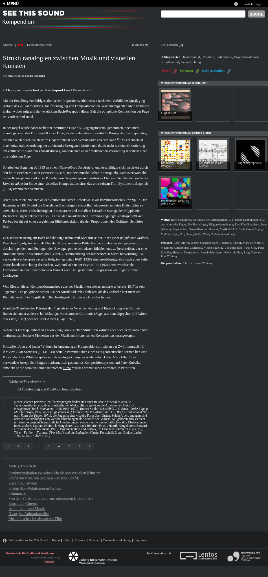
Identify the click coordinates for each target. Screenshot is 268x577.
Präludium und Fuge (223, 234)
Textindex (139, 44)
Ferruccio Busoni (53, 173)
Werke (166, 71)
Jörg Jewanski (16, 75)
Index (67, 540)
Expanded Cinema (23, 503)
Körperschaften (213, 71)
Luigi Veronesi (59, 412)
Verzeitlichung (191, 62)
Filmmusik (17, 493)
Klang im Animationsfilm (28, 513)
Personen (186, 71)
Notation (208, 57)
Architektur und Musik (26, 508)
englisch (260, 4)
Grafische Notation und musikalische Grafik (43, 478)
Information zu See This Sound (28, 540)
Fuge (98, 314)
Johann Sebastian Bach (204, 242)
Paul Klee (80, 238)
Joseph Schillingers (33, 363)
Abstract (8, 44)
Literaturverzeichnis (39, 44)
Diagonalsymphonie (249, 163)
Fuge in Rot (91, 265)
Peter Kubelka (130, 363)
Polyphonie (224, 57)
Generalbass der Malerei (76, 167)
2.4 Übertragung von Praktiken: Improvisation (49, 389)
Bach (41, 238)
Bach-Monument (43, 408)
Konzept (80, 540)
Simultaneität (170, 62)
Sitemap (94, 540)
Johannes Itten (234, 247)
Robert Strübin (89, 408)
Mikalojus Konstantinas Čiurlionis (69, 314)
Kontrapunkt (191, 57)
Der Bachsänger (197, 224)
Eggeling (26, 167)
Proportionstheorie (246, 57)
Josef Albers (47, 319)
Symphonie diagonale (133, 184)
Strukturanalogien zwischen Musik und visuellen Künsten (54, 473)
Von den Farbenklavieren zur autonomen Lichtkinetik (50, 498)
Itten (14, 200)
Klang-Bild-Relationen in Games (34, 488)
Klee (48, 243)
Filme (67, 368)
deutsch (248, 4)
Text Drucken (169, 44)
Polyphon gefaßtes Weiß (65, 259)
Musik (133, 101)
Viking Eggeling (213, 247)
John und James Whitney (35, 346)
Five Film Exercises (23, 352)
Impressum (141, 540)
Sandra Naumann (35, 75)
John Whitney (28, 357)
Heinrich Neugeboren (59, 425)
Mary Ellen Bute (124, 357)
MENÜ (13, 3)
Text (20, 44)
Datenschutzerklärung (117, 540)
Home (56, 540)
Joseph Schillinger (212, 252)
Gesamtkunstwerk (22, 483)
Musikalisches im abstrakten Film (35, 518)
